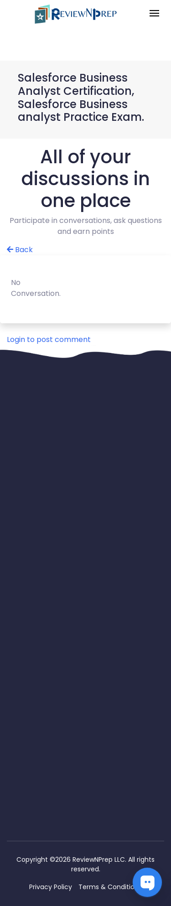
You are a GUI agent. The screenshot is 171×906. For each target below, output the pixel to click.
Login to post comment (49, 339)
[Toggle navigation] (154, 14)
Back (20, 249)
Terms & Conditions (110, 886)
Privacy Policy (50, 886)
